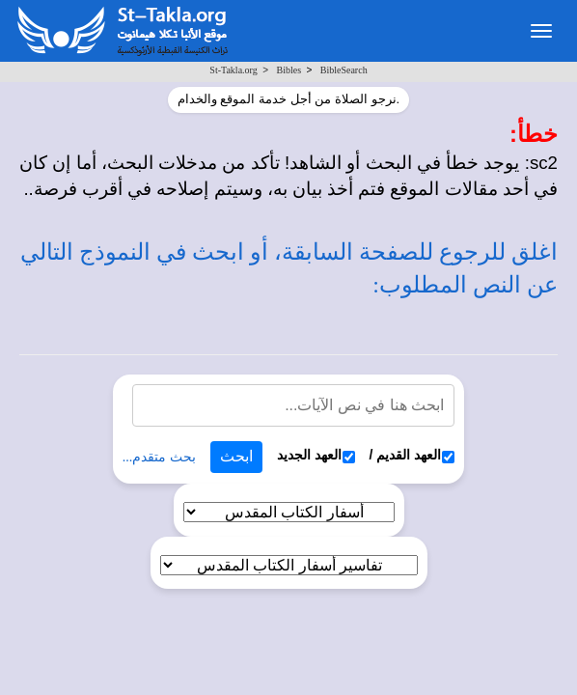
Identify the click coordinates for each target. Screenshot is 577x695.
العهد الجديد (316, 455)
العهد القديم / (412, 455)
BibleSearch (344, 70)
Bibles (288, 70)
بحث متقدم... (159, 457)
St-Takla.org (233, 70)
